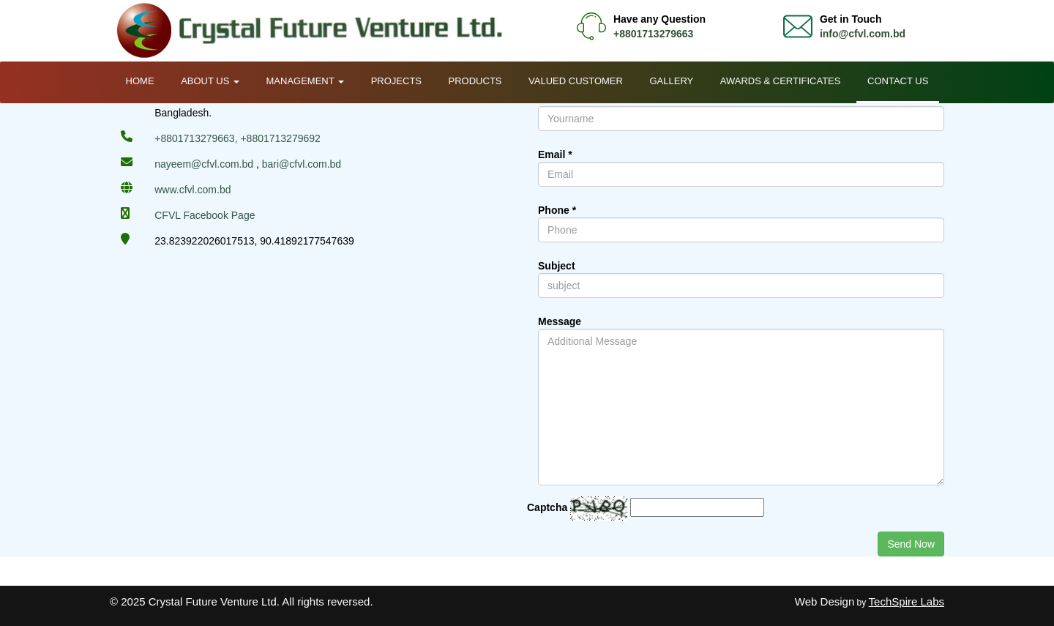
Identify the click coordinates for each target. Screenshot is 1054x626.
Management (305, 80)
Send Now (911, 544)
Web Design (824, 601)
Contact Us (897, 80)
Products (475, 80)
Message (559, 321)
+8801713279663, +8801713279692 (237, 138)
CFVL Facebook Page (204, 215)
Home (140, 80)
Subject (556, 266)
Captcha (547, 507)
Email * (555, 154)
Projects (396, 80)
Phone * (557, 210)
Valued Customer (575, 80)
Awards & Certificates (780, 80)
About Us (210, 80)
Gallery (671, 80)
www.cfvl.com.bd (192, 189)
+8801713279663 (653, 34)
